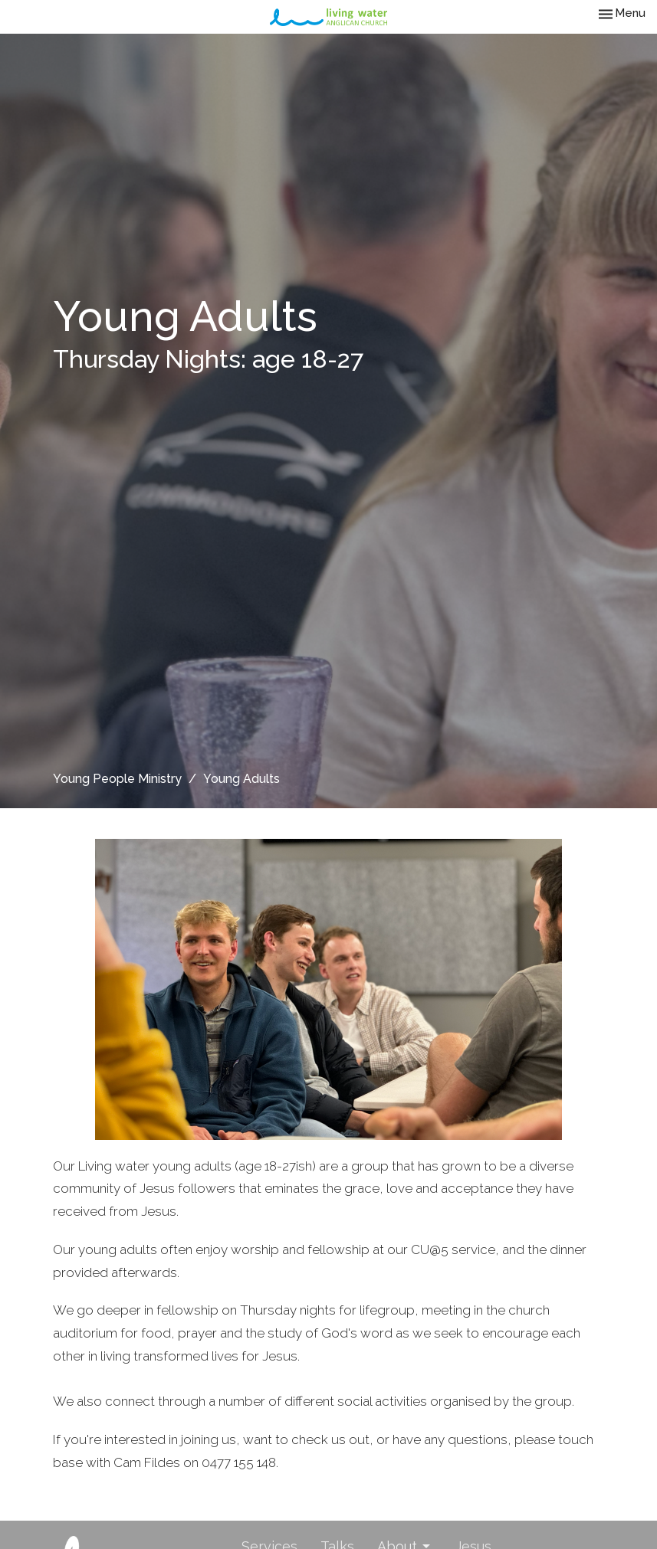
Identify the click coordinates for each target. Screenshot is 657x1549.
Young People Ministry (117, 778)
